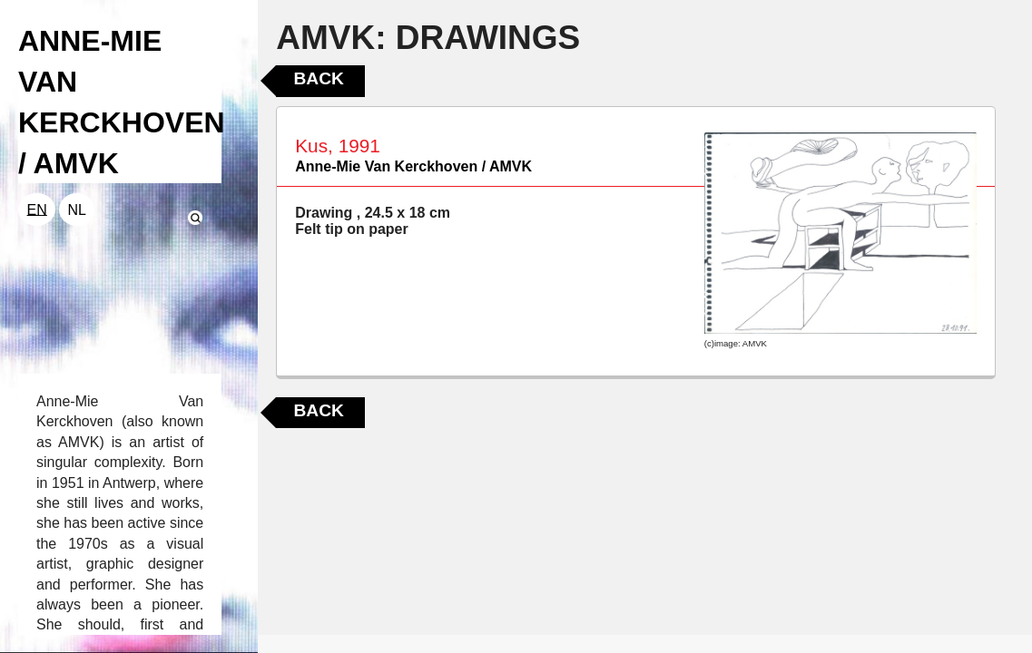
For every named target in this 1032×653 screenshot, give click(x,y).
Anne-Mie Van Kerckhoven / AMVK (413, 166)
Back (318, 78)
